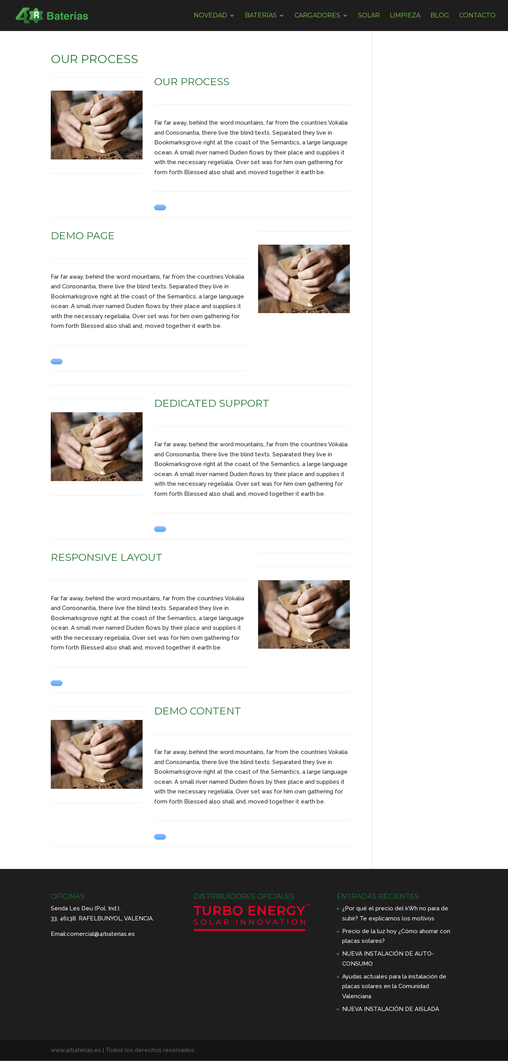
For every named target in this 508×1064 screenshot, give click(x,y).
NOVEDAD (210, 16)
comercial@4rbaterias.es (101, 933)
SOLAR (369, 16)
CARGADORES (317, 16)
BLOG (440, 16)
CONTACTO (477, 16)
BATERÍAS (261, 16)
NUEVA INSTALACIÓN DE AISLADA (390, 1009)
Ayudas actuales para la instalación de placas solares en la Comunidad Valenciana (394, 986)
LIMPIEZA (405, 16)
